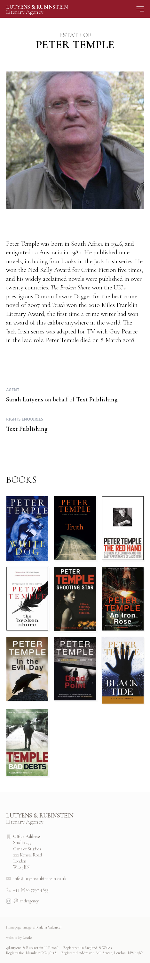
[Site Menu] (140, 9)
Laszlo (19, 937)
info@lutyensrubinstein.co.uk (36, 878)
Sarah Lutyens (24, 399)
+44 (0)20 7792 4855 (27, 889)
